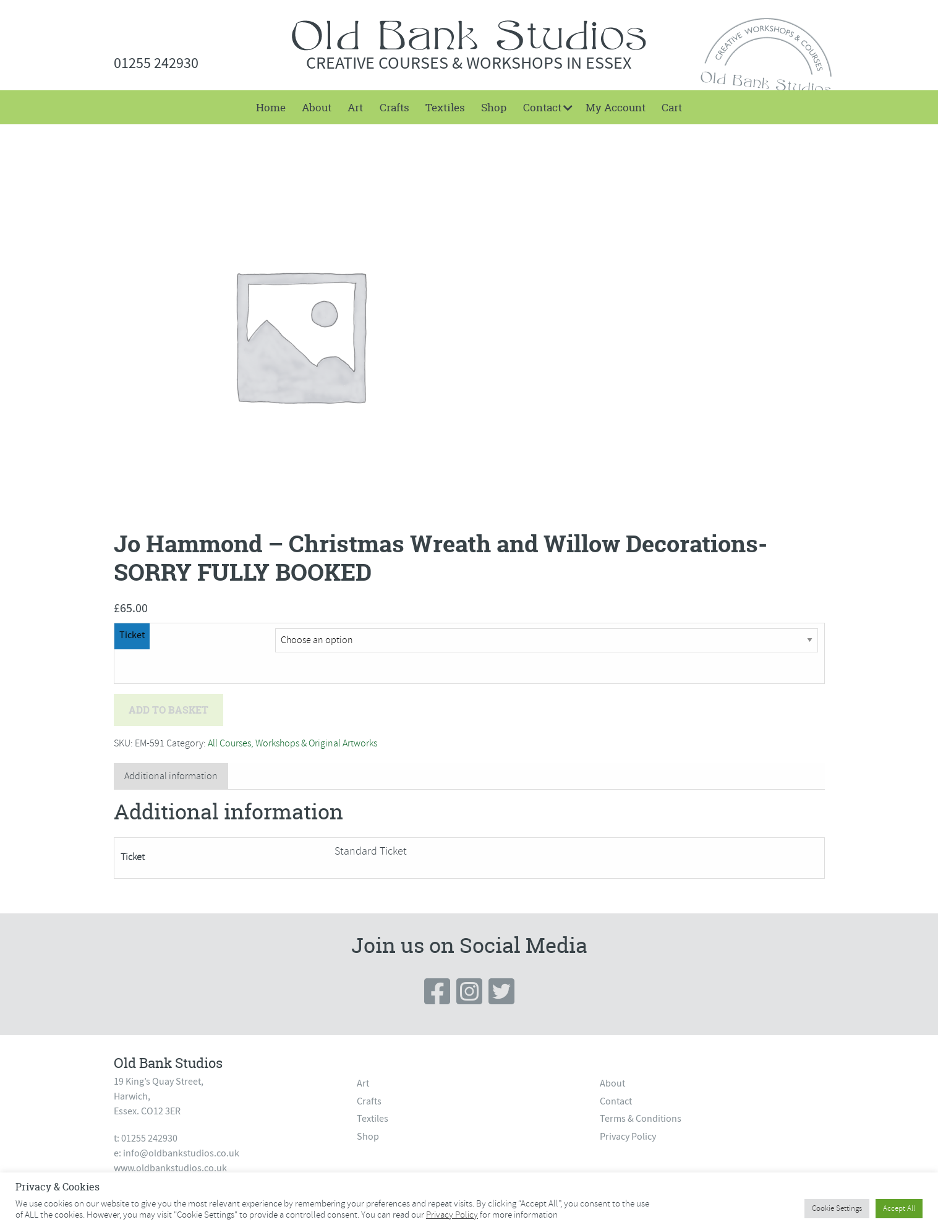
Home (271, 107)
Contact (542, 107)
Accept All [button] (899, 1208)
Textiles (445, 107)
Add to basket (168, 710)
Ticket (132, 635)
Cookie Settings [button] (837, 1208)
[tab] (171, 776)
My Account (616, 107)
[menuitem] (270, 107)
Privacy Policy (628, 1136)
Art (355, 107)
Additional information (171, 776)
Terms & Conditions (640, 1119)
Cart (672, 107)
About (316, 107)
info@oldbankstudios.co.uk (181, 1153)
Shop (493, 107)
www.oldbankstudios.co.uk (170, 1168)
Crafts (394, 107)
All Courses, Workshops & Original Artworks (292, 743)
